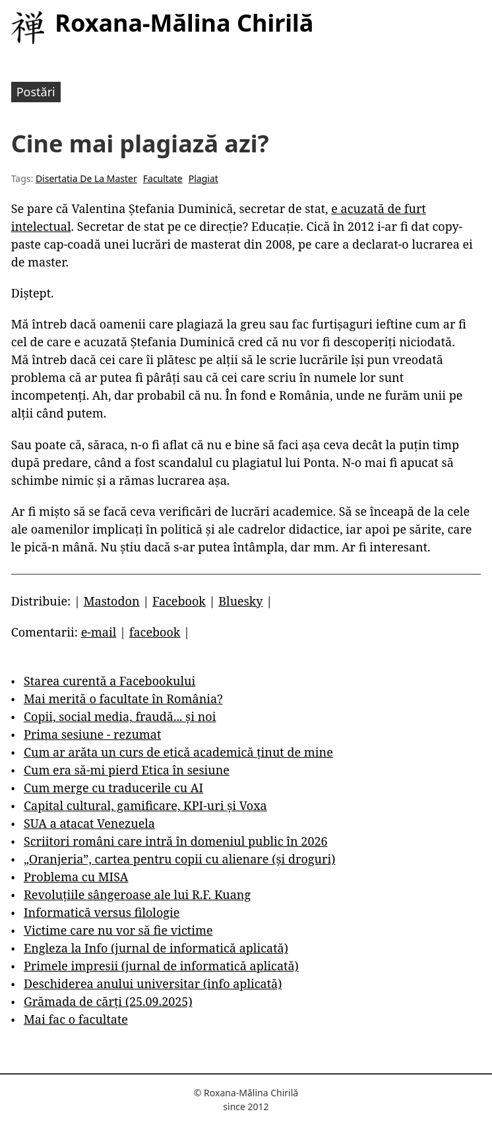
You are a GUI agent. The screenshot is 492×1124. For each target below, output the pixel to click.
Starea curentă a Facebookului (109, 681)
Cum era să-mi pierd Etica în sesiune (127, 770)
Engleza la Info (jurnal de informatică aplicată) (156, 948)
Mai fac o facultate (76, 1019)
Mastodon (112, 601)
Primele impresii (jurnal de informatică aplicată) (161, 966)
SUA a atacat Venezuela (89, 823)
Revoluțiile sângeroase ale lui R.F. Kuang (137, 894)
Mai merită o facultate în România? (123, 698)
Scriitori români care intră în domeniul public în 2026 (176, 841)
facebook (155, 632)
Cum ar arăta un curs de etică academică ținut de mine (178, 752)
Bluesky (240, 601)
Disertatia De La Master (86, 178)
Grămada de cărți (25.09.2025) (108, 1001)
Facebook (179, 601)
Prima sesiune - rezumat (92, 734)
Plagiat (203, 178)
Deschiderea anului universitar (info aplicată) (153, 983)
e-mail (99, 632)
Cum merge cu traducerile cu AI (113, 788)
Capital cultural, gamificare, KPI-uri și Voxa (145, 805)
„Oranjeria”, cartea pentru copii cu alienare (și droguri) (179, 859)
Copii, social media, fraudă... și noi (120, 716)
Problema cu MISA (76, 877)
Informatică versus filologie (101, 912)
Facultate (163, 178)
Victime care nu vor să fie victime (118, 930)
